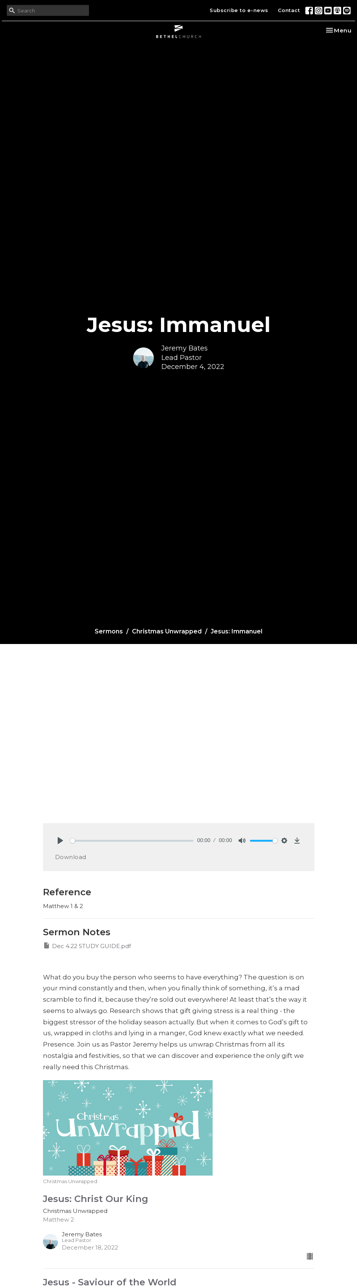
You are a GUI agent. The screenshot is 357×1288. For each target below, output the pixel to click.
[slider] (132, 840)
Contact (289, 10)
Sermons (109, 631)
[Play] (60, 841)
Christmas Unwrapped (167, 631)
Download (70, 857)
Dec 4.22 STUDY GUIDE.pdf (87, 946)
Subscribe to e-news (239, 10)
